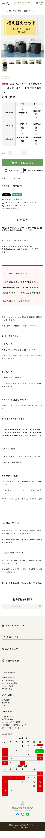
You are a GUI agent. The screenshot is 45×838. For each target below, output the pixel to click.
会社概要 (6, 699)
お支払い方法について (14, 625)
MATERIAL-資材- (9, 683)
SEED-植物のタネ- (10, 677)
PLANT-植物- (8, 680)
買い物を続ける (10, 208)
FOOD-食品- (7, 688)
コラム (5, 705)
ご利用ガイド (8, 716)
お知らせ (6, 702)
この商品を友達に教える (13, 205)
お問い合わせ (12, 170)
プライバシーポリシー (12, 727)
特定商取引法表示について (14, 725)
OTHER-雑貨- (8, 686)
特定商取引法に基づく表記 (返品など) (19, 202)
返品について (10, 648)
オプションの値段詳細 (12, 199)
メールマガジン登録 (11, 722)
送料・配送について (14, 637)
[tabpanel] (22, 36)
